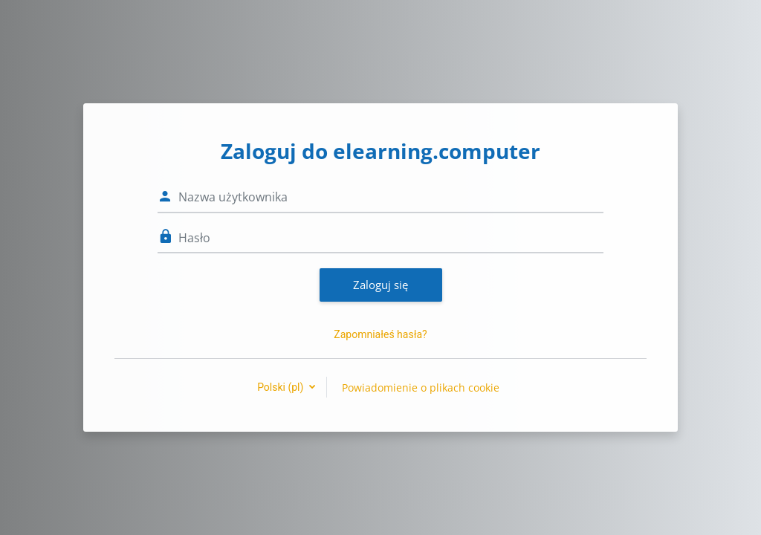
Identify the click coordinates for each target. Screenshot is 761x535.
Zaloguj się (380, 284)
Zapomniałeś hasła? (380, 334)
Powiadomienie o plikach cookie (420, 387)
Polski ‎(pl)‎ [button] (281, 387)
